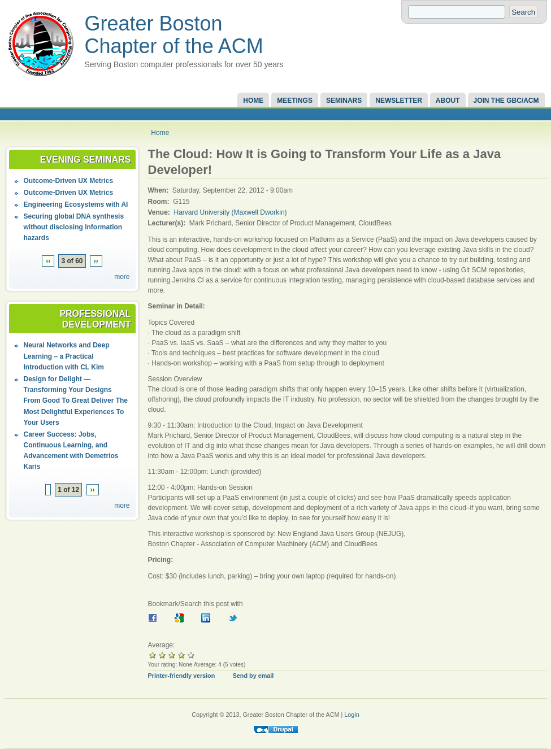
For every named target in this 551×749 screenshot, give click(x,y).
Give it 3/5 (172, 655)
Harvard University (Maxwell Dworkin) (230, 212)
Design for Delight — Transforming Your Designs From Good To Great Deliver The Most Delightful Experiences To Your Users (76, 400)
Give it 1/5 (153, 655)
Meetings (295, 100)
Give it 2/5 (162, 655)
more (121, 277)
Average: (161, 645)
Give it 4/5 (181, 655)
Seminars (344, 100)
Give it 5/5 (191, 655)
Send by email (253, 675)
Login (351, 714)
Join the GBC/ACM (506, 100)
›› (96, 261)
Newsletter (398, 100)
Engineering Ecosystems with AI (76, 204)
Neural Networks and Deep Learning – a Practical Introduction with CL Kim (67, 356)
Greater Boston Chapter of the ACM (174, 35)
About (448, 100)
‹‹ (48, 261)
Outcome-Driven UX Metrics (69, 181)
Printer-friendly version (181, 675)
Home (253, 100)
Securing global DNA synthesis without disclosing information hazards (74, 227)
